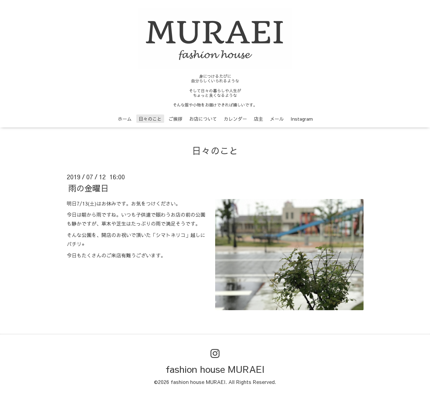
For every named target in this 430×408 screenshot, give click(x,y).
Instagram (302, 118)
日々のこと (150, 118)
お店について (203, 118)
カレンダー (235, 118)
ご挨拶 (175, 118)
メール (277, 118)
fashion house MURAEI (215, 369)
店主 (258, 118)
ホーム (125, 118)
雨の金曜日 (88, 187)
